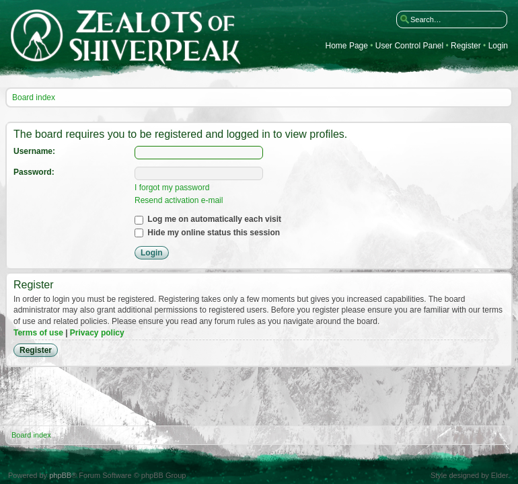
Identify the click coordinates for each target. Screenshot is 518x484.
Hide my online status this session (207, 232)
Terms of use (38, 332)
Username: (34, 151)
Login (498, 46)
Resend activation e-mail (179, 200)
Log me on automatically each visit (208, 219)
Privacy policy (97, 332)
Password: (33, 172)
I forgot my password (172, 187)
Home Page (347, 46)
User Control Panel (409, 46)
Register (466, 46)
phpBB (60, 475)
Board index (33, 97)
